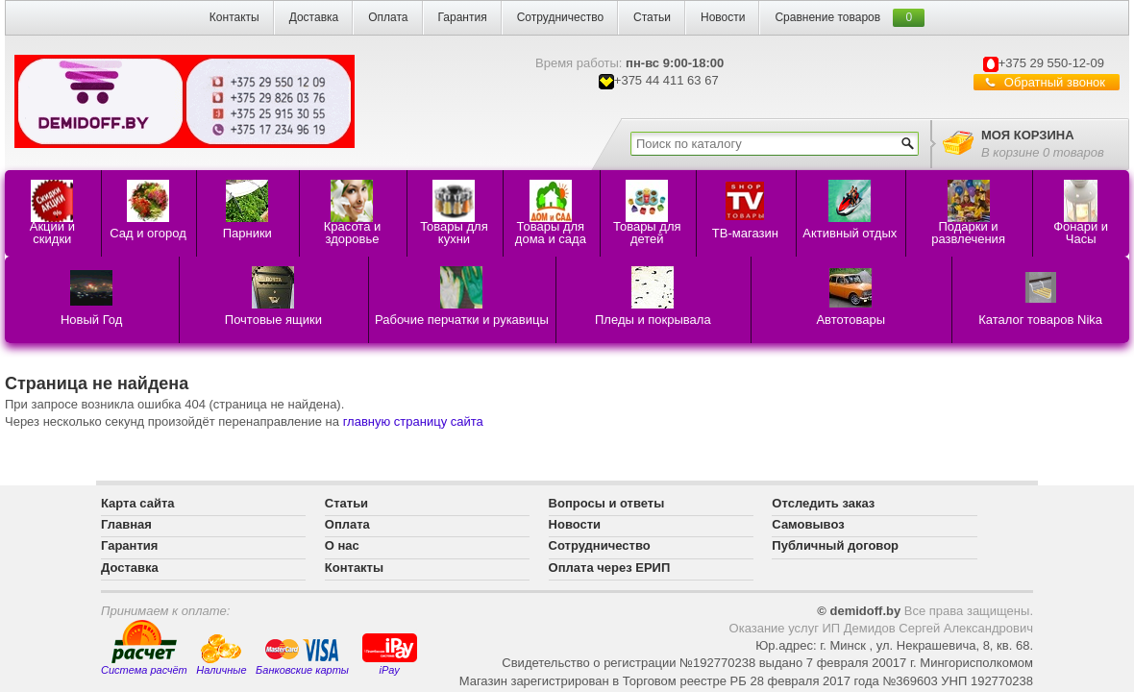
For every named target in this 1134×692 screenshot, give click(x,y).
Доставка (314, 17)
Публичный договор (835, 545)
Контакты (234, 17)
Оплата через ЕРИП (610, 567)
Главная (126, 524)
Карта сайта (138, 503)
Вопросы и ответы (607, 503)
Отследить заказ (823, 503)
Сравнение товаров (827, 17)
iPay (389, 653)
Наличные (221, 655)
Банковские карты (302, 656)
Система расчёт (144, 648)
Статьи (652, 17)
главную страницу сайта (413, 421)
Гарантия (462, 17)
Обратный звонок (1054, 82)
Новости (723, 17)
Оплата (387, 17)
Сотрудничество (560, 17)
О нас (342, 545)
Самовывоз (808, 524)
